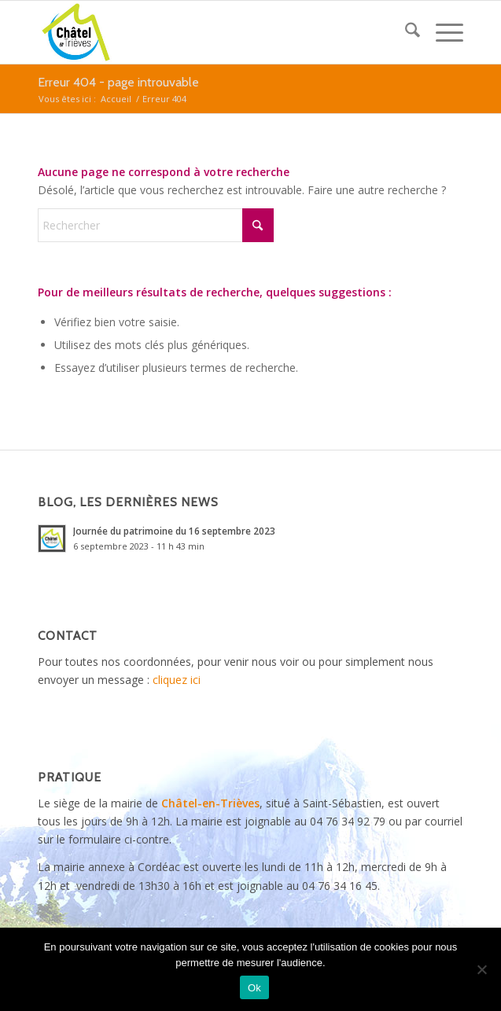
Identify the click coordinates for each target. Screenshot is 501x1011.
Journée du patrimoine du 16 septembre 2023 (174, 530)
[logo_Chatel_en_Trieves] (208, 32)
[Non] (481, 969)
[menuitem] (404, 32)
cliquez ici (177, 679)
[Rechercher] (404, 32)
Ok (254, 988)
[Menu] (441, 32)
